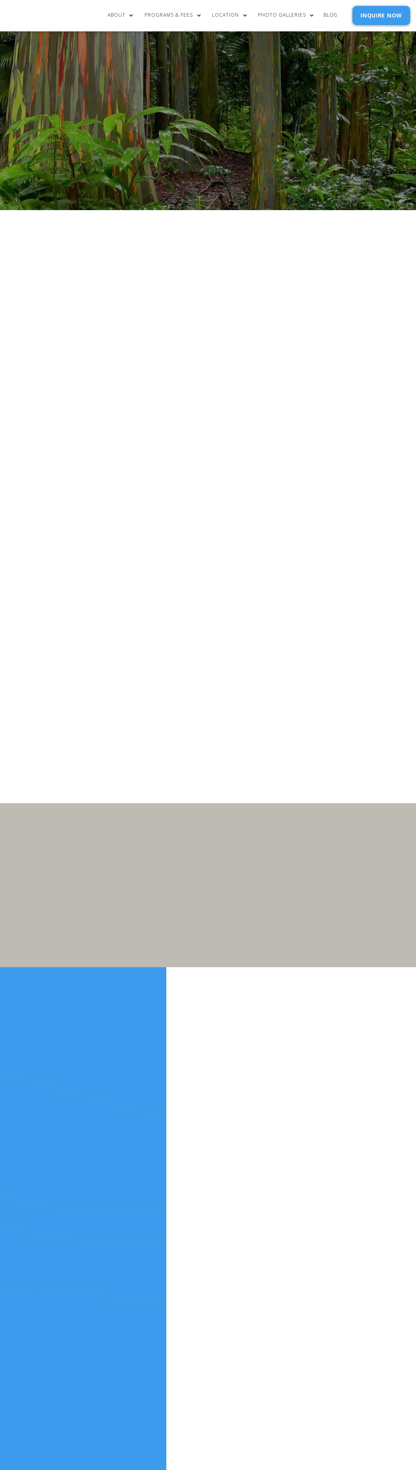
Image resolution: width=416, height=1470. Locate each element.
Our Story (194, 1241)
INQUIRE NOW (381, 15)
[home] (46, 15)
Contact (306, 1219)
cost (185, 1230)
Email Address (298, 619)
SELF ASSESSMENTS (320, 1262)
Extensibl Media (243, 1306)
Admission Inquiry (321, 1230)
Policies (305, 1241)
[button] (124, 15)
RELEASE (190, 1262)
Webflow (308, 1306)
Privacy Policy (354, 656)
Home (186, 1219)
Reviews (305, 1251)
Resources (194, 1251)
